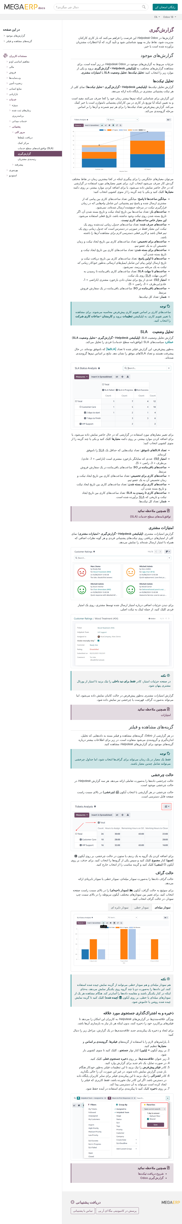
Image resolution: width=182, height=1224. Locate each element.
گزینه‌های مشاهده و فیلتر (19, 41)
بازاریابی (13, 93)
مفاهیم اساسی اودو (19, 61)
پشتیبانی (16, 126)
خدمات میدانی (19, 121)
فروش (12, 72)
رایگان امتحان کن (165, 7)
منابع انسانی (15, 88)
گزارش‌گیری (24, 153)
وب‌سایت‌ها (15, 77)
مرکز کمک (23, 142)
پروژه (15, 104)
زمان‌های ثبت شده (21, 110)
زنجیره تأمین (15, 83)
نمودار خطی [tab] (141, 907)
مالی (11, 66)
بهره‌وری (13, 170)
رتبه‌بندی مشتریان (27, 159)
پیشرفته (19, 164)
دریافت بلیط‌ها (25, 137)
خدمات (12, 99)
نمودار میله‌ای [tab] (162, 907)
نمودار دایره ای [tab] (120, 907)
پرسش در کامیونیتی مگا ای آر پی (117, 1210)
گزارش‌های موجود (15, 35)
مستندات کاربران (18, 55)
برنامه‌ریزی (18, 115)
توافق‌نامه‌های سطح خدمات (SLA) (35, 148)
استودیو (13, 175)
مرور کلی (20, 132)
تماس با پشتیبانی (83, 1210)
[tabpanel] (122, 941)
